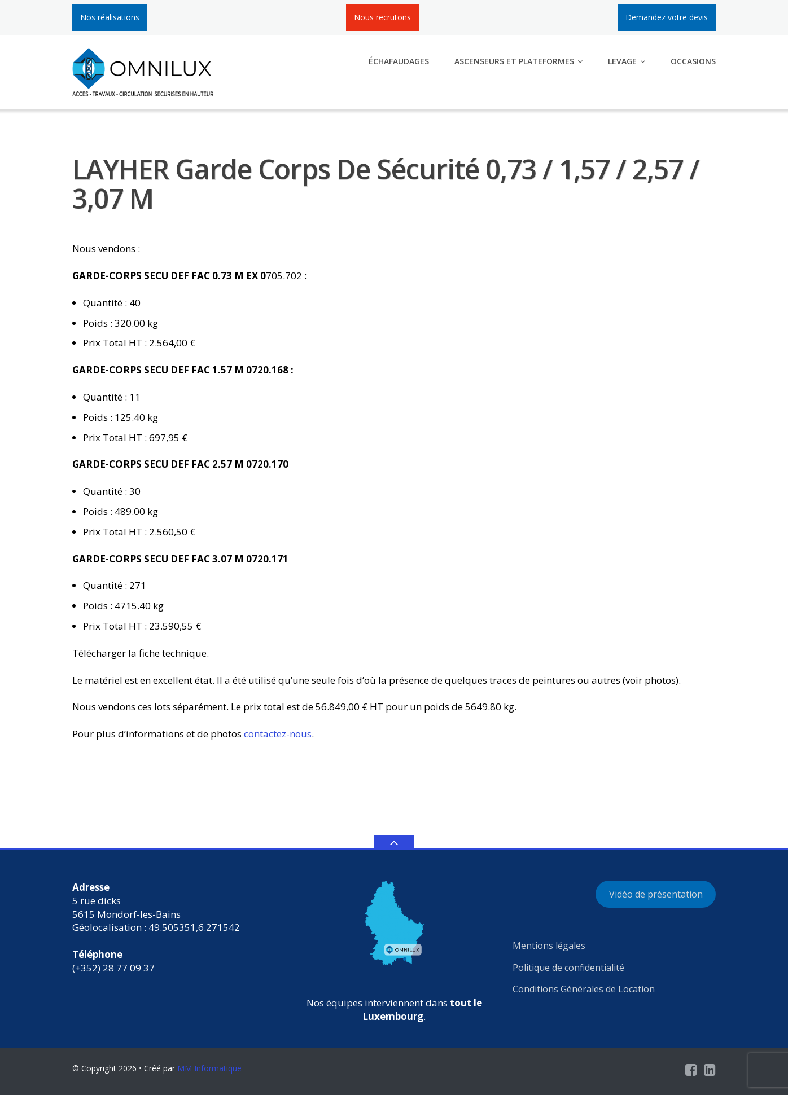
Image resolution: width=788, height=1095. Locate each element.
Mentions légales (549, 945)
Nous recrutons (382, 17)
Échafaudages (399, 61)
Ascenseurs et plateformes (514, 61)
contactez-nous (278, 733)
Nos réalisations (109, 17)
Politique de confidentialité (568, 967)
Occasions (693, 61)
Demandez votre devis (666, 17)
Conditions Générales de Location (584, 989)
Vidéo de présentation (656, 894)
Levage (622, 61)
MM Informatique (209, 1068)
